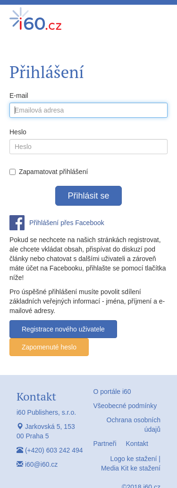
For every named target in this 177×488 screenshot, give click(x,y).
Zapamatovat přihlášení (48, 171)
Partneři (105, 443)
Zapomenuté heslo (49, 347)
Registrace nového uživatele (63, 329)
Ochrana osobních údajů (133, 424)
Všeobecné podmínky (125, 406)
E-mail (18, 95)
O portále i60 (112, 391)
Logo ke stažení (133, 458)
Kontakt (137, 443)
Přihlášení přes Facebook (66, 223)
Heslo (17, 132)
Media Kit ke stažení (130, 468)
